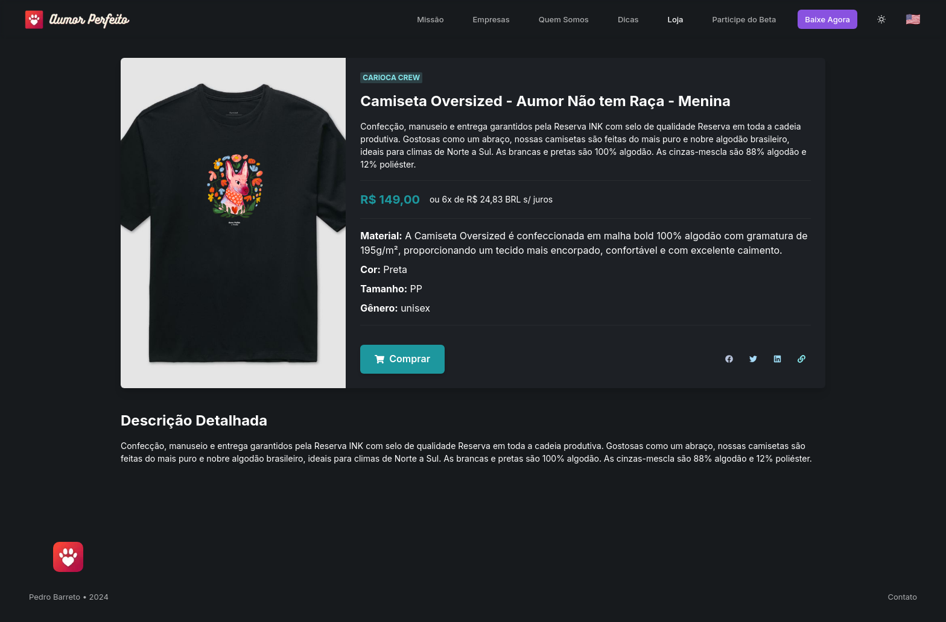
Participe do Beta (744, 19)
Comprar (402, 359)
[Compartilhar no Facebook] (728, 359)
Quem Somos (564, 19)
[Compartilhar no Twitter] (753, 359)
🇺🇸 (913, 19)
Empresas (491, 19)
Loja (676, 19)
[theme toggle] (881, 19)
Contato (902, 597)
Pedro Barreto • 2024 (69, 597)
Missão (430, 19)
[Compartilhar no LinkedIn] (777, 359)
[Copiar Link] (801, 359)
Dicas (628, 19)
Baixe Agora (827, 19)
